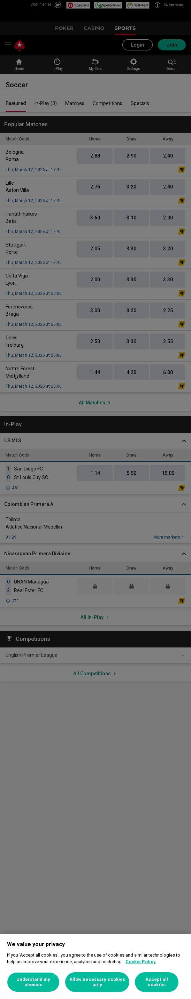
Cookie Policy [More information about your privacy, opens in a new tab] (140, 961)
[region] (95, 966)
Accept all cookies (156, 982)
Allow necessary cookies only (97, 982)
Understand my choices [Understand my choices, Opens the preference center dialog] (33, 982)
